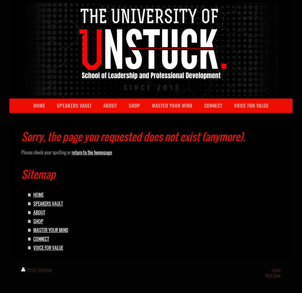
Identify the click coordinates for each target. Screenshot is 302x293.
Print (29, 270)
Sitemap (45, 270)
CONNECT (41, 239)
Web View (273, 275)
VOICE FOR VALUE (48, 247)
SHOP (38, 221)
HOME (38, 195)
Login (276, 270)
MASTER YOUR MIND (50, 230)
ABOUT (39, 212)
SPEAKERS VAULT (48, 203)
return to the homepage (92, 152)
